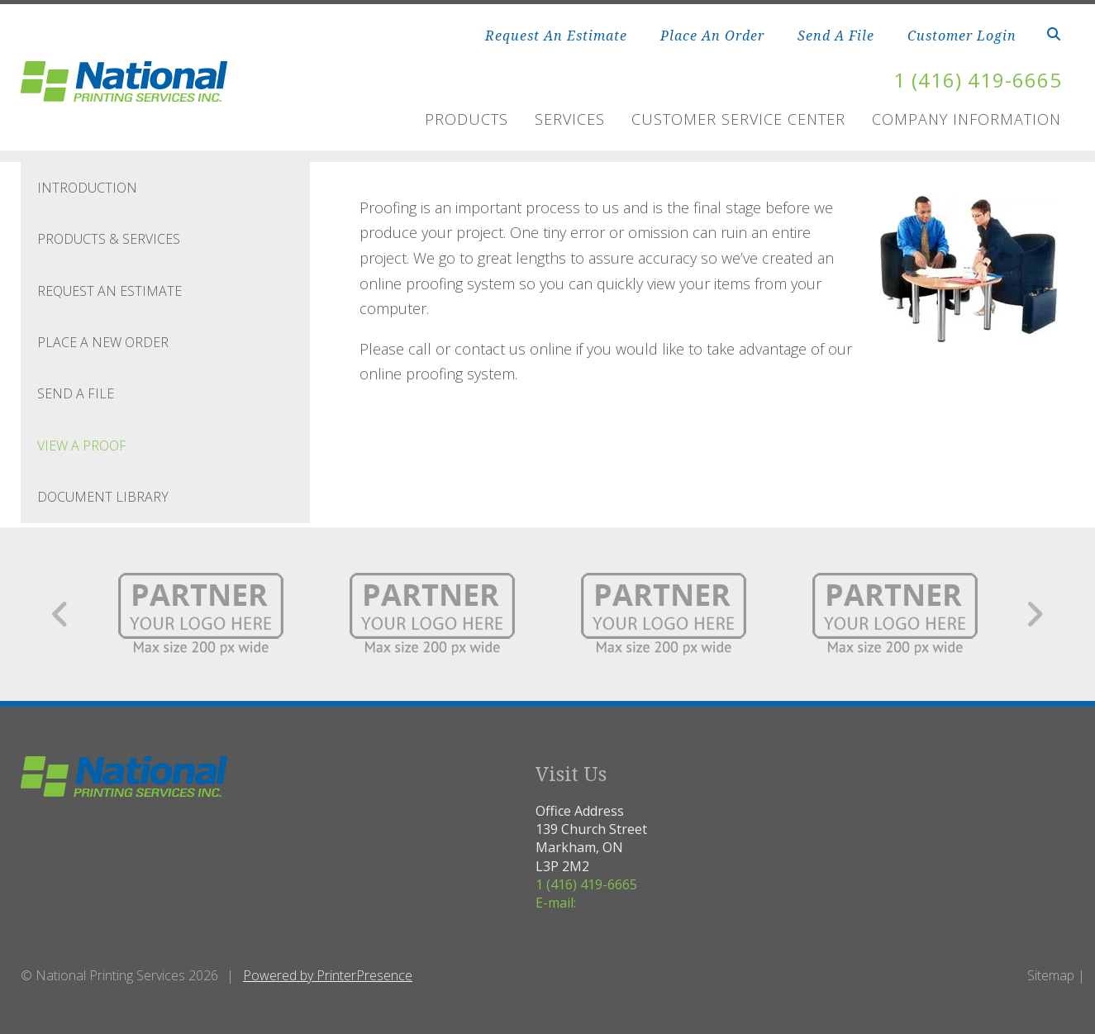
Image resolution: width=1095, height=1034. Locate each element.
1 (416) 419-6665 (977, 79)
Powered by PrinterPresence (327, 975)
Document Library (103, 497)
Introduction (87, 188)
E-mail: (556, 902)
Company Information (966, 119)
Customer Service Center (738, 119)
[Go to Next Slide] (1034, 614)
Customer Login (961, 35)
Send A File (835, 35)
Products (466, 119)
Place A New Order (103, 342)
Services (570, 119)
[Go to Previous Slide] (60, 614)
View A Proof (81, 445)
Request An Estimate (556, 35)
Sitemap (1050, 975)
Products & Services (108, 239)
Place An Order (712, 35)
